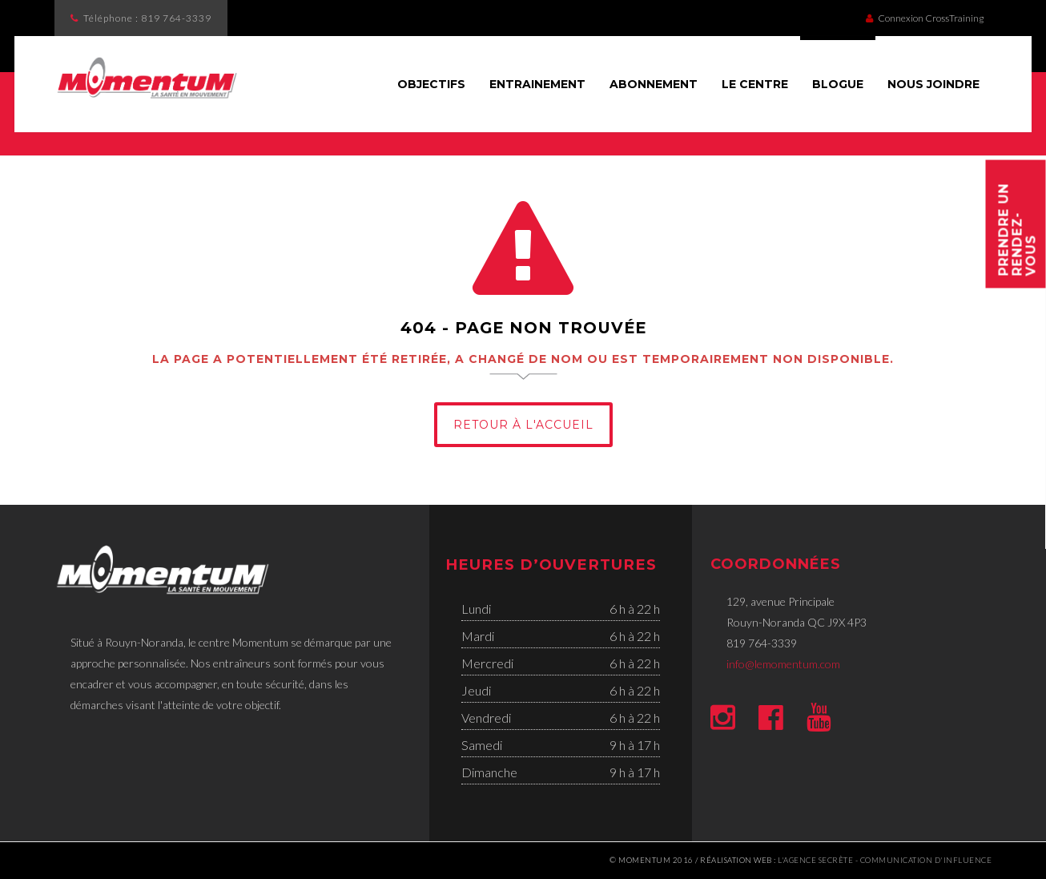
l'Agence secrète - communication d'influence (885, 860)
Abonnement (653, 84)
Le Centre (755, 84)
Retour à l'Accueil (523, 424)
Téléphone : (147, 18)
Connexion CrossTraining (925, 18)
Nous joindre (933, 84)
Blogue (837, 84)
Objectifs (431, 84)
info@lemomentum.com (783, 664)
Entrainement (537, 84)
